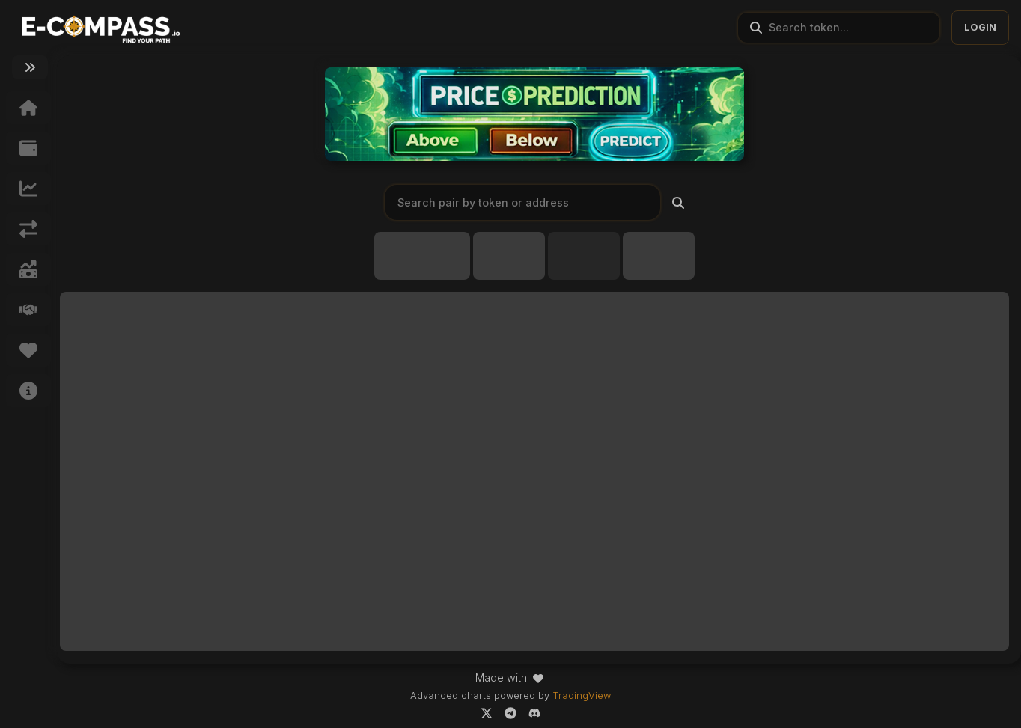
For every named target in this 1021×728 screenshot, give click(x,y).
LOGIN (980, 27)
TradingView (581, 695)
